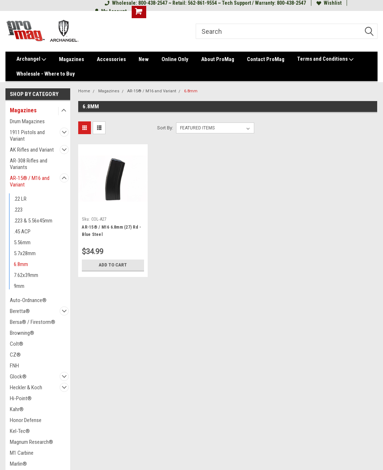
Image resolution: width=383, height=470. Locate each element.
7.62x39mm (26, 275)
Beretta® (20, 311)
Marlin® (18, 464)
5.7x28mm (25, 253)
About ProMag (217, 59)
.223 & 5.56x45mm (33, 220)
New (144, 59)
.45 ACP (22, 231)
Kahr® (17, 409)
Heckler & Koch (26, 387)
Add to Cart (113, 265)
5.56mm (22, 242)
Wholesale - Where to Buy (45, 74)
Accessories (111, 59)
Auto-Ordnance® (28, 300)
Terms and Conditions (325, 59)
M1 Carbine (21, 453)
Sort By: (165, 127)
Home (84, 91)
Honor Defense (25, 420)
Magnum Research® (31, 442)
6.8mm (21, 264)
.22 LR (20, 199)
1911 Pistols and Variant (27, 135)
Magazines (71, 59)
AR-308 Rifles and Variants (28, 163)
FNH (14, 365)
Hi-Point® (21, 398)
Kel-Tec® (20, 431)
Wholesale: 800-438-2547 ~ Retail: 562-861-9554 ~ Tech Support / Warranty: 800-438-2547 (205, 3)
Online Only (174, 59)
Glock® (18, 376)
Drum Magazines (27, 121)
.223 (18, 209)
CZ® (15, 355)
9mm (19, 286)
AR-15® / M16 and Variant (29, 181)
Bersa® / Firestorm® (32, 322)
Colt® (16, 344)
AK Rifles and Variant (32, 149)
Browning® (22, 333)
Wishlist (329, 3)
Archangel (31, 59)
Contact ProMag (265, 59)
